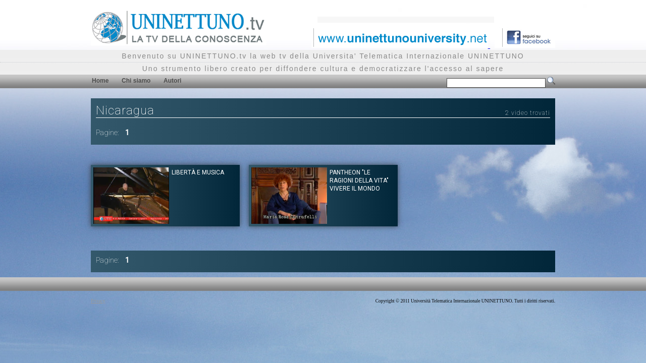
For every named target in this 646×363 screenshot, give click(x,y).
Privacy (98, 301)
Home (100, 80)
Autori (172, 80)
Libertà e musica (198, 172)
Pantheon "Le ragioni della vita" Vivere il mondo (359, 180)
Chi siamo (136, 80)
